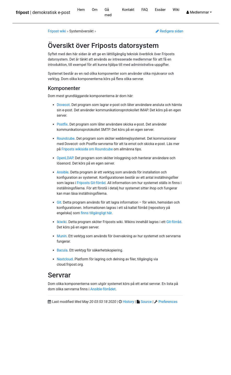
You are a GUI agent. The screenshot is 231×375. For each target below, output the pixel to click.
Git (59, 202)
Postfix (62, 124)
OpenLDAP (65, 158)
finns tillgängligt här (96, 213)
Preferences (167, 302)
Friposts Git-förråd (91, 183)
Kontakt (128, 10)
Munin (61, 236)
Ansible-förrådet (103, 289)
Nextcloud (65, 259)
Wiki (176, 10)
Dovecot (63, 105)
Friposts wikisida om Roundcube (87, 149)
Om (94, 10)
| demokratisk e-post (43, 12)
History (128, 302)
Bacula (62, 250)
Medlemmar (197, 12)
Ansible (62, 172)
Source (146, 302)
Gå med (108, 12)
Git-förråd (173, 222)
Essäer (160, 10)
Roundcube (65, 138)
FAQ (144, 10)
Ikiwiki (61, 222)
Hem (81, 10)
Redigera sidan (169, 31)
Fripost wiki (57, 31)
